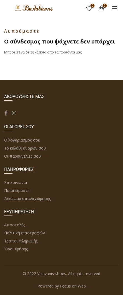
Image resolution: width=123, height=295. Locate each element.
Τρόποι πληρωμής (21, 240)
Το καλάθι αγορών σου (25, 148)
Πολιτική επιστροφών (24, 232)
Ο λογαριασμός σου (22, 140)
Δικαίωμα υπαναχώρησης (27, 198)
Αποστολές (14, 224)
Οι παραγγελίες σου (22, 156)
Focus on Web (73, 286)
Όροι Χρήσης (16, 249)
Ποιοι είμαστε (16, 190)
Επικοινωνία (15, 182)
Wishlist (92, 6)
